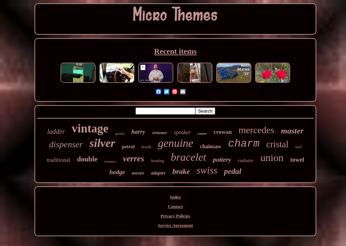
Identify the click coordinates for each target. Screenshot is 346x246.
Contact (175, 206)
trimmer (110, 161)
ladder (56, 131)
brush (146, 146)
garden (120, 133)
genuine (175, 143)
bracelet (188, 157)
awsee (138, 173)
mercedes (256, 130)
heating (157, 160)
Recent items (175, 51)
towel (297, 159)
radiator (246, 160)
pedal (232, 171)
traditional (58, 160)
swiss (207, 170)
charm (244, 144)
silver (102, 143)
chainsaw (210, 146)
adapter (158, 173)
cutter (202, 133)
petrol (128, 146)
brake (181, 171)
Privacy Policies (175, 215)
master (292, 130)
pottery (222, 159)
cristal (277, 144)
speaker (182, 132)
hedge (117, 172)
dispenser (66, 144)
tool (298, 147)
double (87, 159)
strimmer (159, 132)
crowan (223, 132)
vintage (90, 128)
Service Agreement (175, 225)
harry (138, 131)
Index (175, 196)
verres (133, 158)
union (272, 157)
